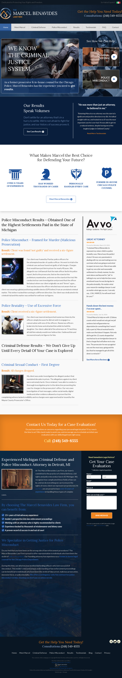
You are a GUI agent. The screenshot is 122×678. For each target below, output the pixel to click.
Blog (90, 653)
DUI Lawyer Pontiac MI (80, 670)
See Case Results (35, 132)
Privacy (107, 653)
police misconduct (16, 557)
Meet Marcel (19, 27)
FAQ (104, 27)
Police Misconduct (59, 27)
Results (76, 27)
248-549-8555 (61, 668)
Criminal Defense (38, 27)
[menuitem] (5, 27)
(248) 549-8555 (112, 15)
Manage (65, 672)
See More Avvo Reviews (98, 360)
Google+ (89, 670)
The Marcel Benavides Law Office (61, 663)
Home (5, 27)
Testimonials (91, 27)
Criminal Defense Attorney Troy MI (63, 670)
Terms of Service (101, 526)
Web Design (58, 672)
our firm (38, 489)
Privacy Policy (90, 526)
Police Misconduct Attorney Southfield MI (41, 670)
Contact (115, 27)
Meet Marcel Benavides (61, 199)
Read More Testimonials (96, 134)
